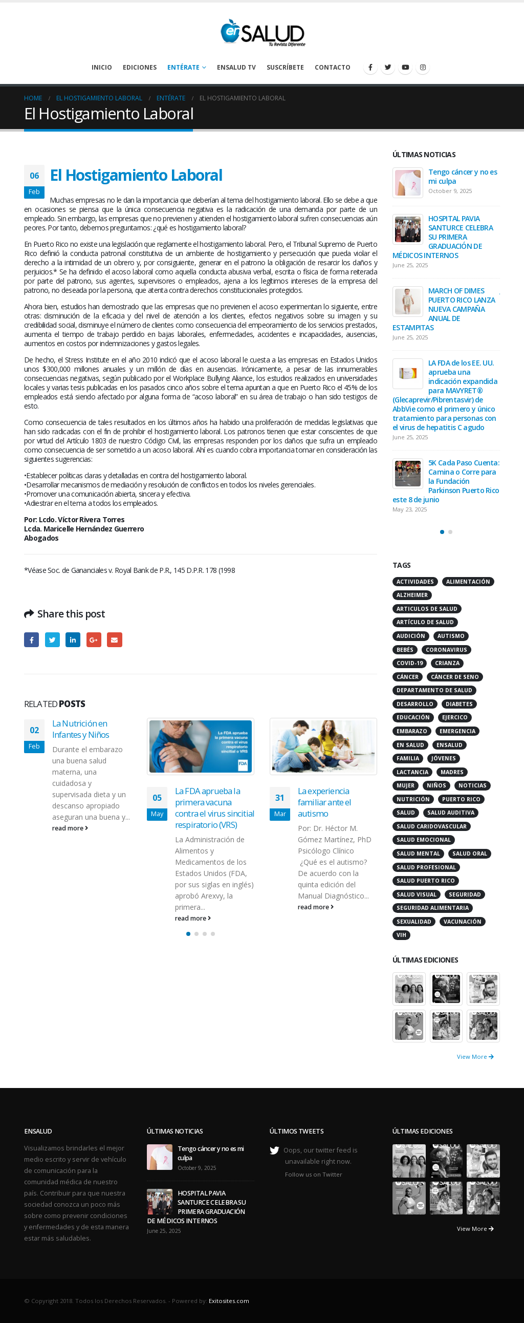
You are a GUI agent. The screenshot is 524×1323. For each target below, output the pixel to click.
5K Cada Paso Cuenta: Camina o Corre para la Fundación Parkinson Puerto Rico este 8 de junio (445, 481)
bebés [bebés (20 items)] (405, 649)
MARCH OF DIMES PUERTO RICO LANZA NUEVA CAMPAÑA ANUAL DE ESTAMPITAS (443, 309)
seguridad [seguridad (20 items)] (465, 894)
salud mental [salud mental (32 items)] (418, 853)
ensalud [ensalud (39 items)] (449, 745)
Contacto (333, 67)
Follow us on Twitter (313, 1174)
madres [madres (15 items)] (452, 772)
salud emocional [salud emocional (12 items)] (424, 839)
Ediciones (140, 67)
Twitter (52, 639)
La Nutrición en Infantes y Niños (81, 728)
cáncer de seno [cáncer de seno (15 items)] (455, 676)
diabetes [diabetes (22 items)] (459, 704)
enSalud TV (236, 67)
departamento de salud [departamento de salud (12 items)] (434, 690)
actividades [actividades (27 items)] (415, 581)
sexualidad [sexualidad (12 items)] (414, 921)
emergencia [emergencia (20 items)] (457, 731)
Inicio (102, 67)
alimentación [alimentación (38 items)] (468, 581)
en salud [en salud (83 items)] (410, 745)
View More (475, 1056)
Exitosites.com (229, 1301)
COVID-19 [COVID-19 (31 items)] (410, 663)
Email (114, 639)
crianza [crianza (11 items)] (447, 663)
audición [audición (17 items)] (411, 635)
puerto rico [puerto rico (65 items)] (461, 799)
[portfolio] (409, 988)
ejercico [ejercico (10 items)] (455, 717)
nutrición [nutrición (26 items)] (413, 799)
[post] (408, 183)
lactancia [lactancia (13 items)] (412, 772)
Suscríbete (285, 67)
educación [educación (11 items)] (413, 717)
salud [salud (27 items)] (406, 812)
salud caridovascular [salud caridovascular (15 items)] (432, 826)
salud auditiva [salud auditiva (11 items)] (450, 812)
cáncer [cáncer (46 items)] (408, 676)
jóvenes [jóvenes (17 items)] (443, 758)
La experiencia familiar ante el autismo (325, 802)
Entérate (183, 67)
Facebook (31, 639)
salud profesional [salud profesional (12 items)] (426, 867)
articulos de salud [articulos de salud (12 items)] (427, 608)
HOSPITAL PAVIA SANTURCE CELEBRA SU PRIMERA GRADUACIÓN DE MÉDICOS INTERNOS (442, 237)
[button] (188, 933)
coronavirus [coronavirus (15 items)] (446, 649)
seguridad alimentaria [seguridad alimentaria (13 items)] (433, 907)
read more (70, 828)
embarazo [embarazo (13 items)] (412, 731)
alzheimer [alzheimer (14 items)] (412, 595)
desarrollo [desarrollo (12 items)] (415, 704)
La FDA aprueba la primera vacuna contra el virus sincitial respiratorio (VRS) (214, 807)
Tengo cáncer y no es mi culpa (462, 176)
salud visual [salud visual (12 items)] (416, 894)
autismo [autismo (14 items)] (451, 635)
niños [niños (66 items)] (436, 785)
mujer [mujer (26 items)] (405, 785)
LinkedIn (73, 639)
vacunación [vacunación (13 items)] (463, 921)
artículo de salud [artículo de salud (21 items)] (425, 622)
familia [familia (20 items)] (408, 758)
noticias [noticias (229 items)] (472, 785)
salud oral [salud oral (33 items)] (469, 853)
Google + (93, 639)
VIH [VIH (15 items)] (401, 934)
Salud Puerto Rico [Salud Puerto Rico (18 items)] (426, 880)
